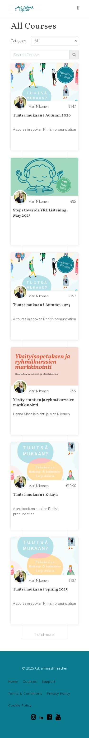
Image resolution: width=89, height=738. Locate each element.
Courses (30, 681)
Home (13, 681)
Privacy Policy (58, 693)
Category (18, 40)
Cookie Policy (20, 705)
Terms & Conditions (25, 693)
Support (49, 681)
